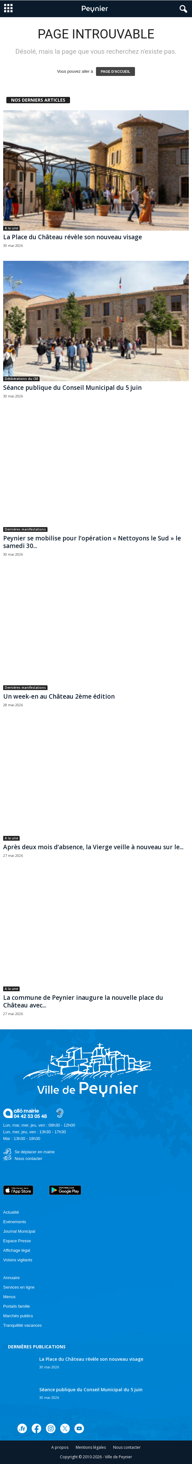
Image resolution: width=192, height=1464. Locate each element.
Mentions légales (91, 1447)
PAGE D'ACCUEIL (115, 71)
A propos (59, 1447)
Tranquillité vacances (22, 1325)
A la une (11, 228)
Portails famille (16, 1306)
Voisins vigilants (17, 1259)
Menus (9, 1296)
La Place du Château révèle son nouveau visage (72, 237)
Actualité (11, 1212)
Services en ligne (19, 1287)
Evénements (14, 1221)
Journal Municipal (19, 1231)
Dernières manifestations (25, 529)
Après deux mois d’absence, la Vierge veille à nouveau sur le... (93, 847)
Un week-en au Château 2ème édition (59, 696)
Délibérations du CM (21, 378)
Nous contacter (28, 1158)
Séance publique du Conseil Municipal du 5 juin (72, 387)
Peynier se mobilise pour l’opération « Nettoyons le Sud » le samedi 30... (92, 542)
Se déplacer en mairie (34, 1151)
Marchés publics (18, 1315)
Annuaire (11, 1277)
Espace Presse (17, 1240)
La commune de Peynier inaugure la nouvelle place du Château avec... (83, 1001)
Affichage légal (16, 1250)
